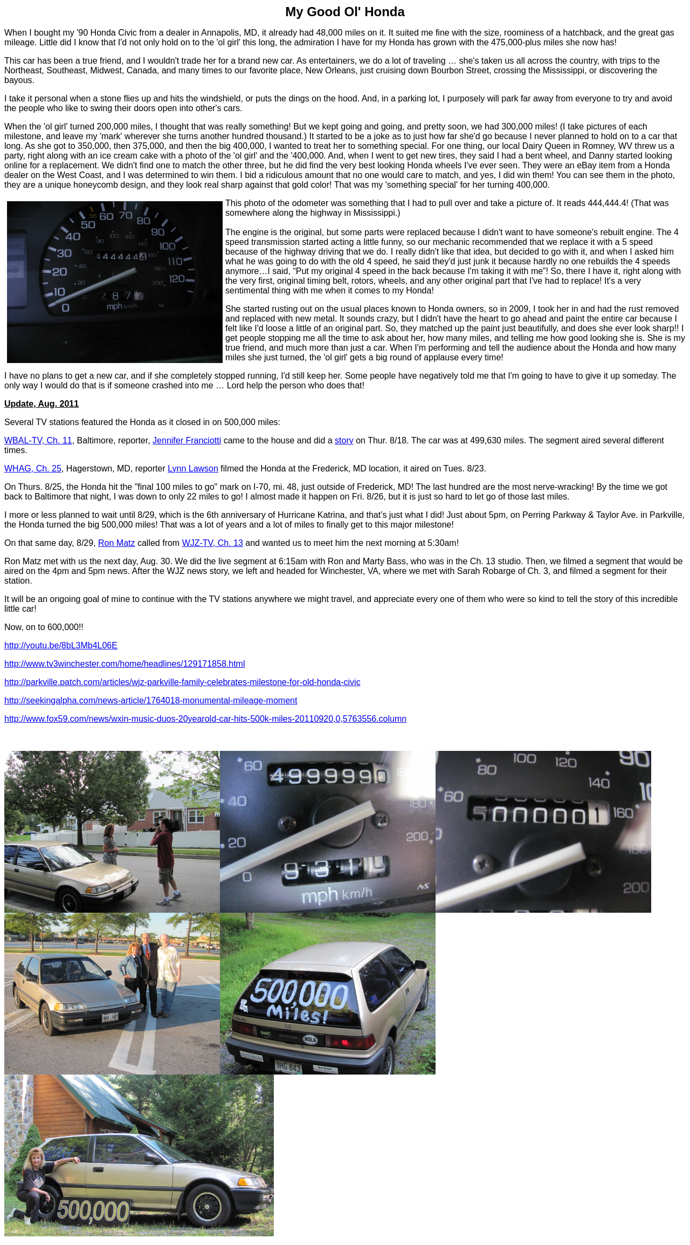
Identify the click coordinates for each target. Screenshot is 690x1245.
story (344, 440)
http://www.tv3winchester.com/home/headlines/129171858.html (124, 663)
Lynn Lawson (193, 468)
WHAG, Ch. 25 (32, 468)
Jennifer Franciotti (187, 440)
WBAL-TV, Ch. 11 (38, 440)
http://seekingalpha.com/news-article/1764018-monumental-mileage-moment (150, 700)
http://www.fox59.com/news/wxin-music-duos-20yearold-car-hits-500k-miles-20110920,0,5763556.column (205, 718)
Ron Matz (116, 543)
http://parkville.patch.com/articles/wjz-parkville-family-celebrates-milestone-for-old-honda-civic (182, 682)
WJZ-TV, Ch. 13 (212, 543)
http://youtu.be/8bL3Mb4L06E (61, 645)
